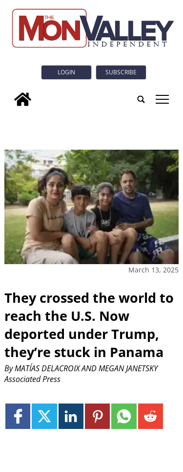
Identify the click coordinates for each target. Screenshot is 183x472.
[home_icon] (22, 99)
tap (162, 99)
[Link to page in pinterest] (97, 416)
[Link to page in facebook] (17, 416)
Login (66, 72)
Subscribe (121, 72)
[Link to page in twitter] (44, 416)
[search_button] (141, 99)
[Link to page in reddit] (150, 416)
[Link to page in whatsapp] (123, 416)
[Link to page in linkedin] (71, 416)
